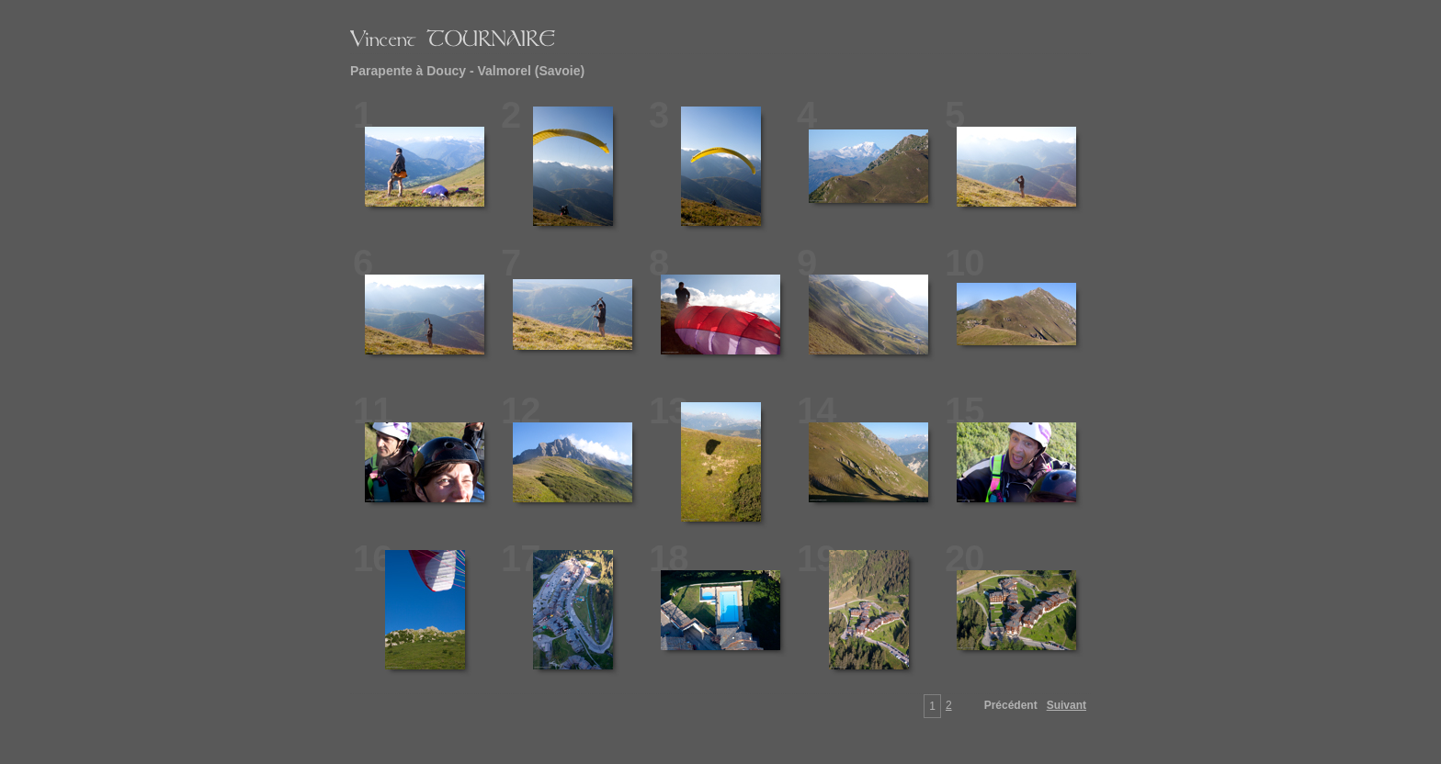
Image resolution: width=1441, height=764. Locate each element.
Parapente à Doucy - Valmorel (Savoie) (467, 70)
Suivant (1066, 705)
